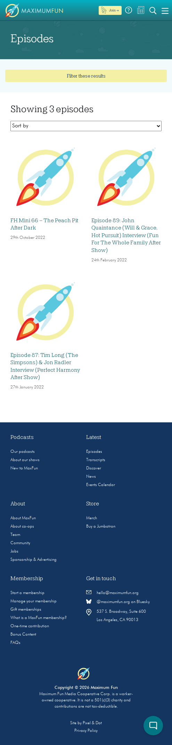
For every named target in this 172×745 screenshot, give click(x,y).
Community (20, 543)
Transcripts (95, 460)
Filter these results (86, 76)
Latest (93, 437)
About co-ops (22, 526)
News (91, 477)
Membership (26, 578)
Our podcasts (22, 452)
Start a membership (27, 593)
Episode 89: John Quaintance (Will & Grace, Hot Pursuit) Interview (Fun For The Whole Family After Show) (126, 235)
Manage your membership (33, 601)
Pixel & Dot (92, 723)
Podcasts (22, 437)
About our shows (25, 460)
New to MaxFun (24, 468)
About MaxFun (23, 518)
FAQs (15, 643)
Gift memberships (25, 610)
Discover (93, 468)
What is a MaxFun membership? (38, 618)
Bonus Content (23, 634)
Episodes (94, 452)
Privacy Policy (86, 731)
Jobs (14, 551)
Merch (91, 518)
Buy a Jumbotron (100, 526)
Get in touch (101, 578)
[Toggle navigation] (165, 10)
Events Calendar (100, 485)
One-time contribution (29, 626)
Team (15, 535)
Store (92, 504)
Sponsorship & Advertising (33, 560)
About (17, 504)
